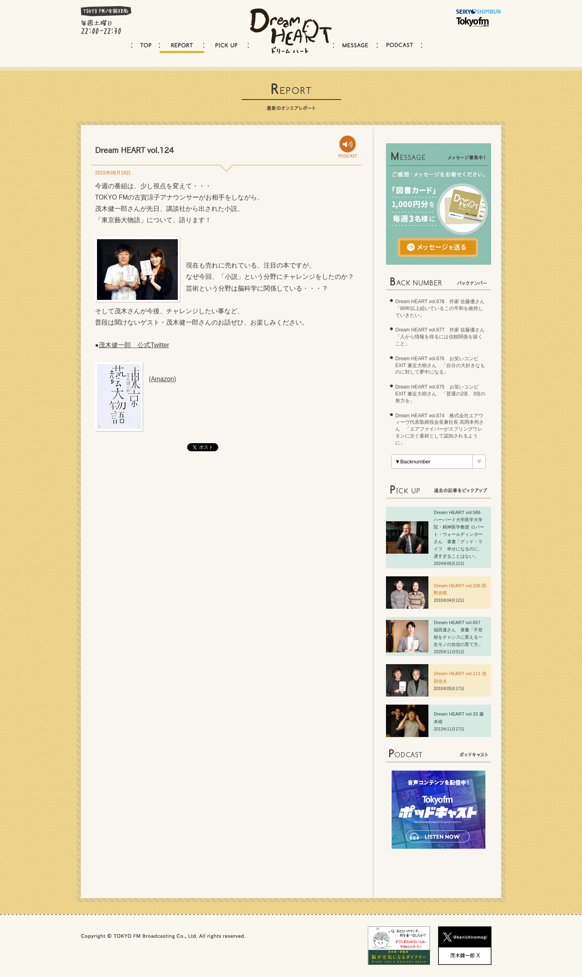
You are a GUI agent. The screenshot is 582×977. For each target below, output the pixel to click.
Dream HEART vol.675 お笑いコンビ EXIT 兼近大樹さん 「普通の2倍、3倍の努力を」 (440, 394)
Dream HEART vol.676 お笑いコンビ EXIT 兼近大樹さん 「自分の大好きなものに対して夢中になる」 (440, 365)
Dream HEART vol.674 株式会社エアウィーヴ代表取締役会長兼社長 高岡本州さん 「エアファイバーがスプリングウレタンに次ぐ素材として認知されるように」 (439, 429)
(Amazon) (162, 379)
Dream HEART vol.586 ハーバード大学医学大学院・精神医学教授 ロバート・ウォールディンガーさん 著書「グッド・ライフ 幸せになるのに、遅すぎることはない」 (459, 534)
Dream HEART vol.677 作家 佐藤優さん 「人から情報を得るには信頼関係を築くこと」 (442, 336)
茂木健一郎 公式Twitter (134, 345)
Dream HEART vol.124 (134, 150)
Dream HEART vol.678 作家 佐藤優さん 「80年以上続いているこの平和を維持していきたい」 (442, 308)
